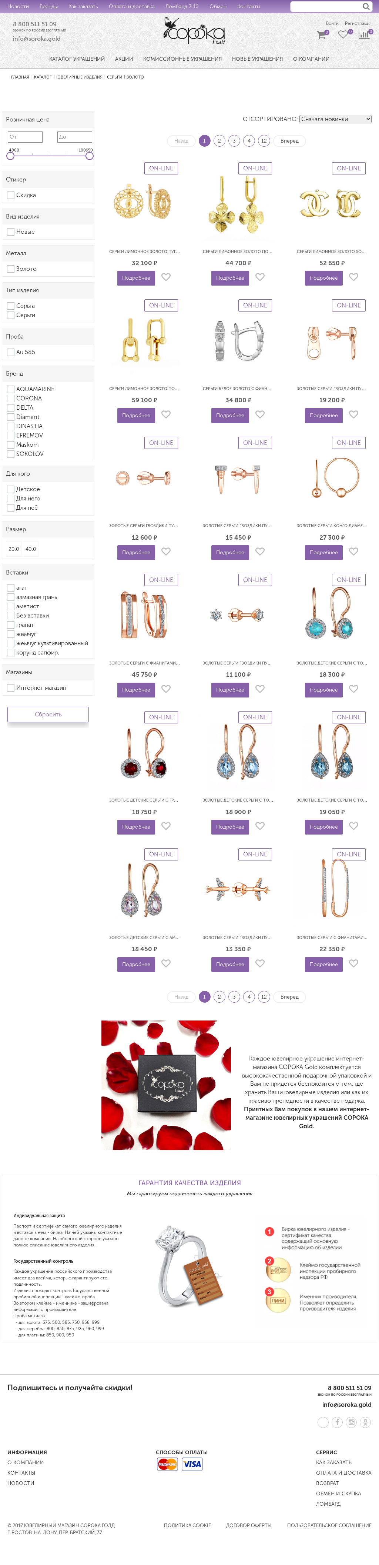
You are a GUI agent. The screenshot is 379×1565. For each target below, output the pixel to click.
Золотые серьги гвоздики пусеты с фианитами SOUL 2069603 (271, 664)
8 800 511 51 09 (39, 25)
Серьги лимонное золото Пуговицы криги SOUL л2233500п (174, 253)
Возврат (327, 1485)
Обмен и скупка (338, 1495)
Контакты (248, 6)
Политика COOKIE (187, 1527)
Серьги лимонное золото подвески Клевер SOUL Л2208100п (269, 253)
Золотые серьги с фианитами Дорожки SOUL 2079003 (168, 664)
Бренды (49, 6)
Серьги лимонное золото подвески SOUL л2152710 (165, 390)
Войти (325, 24)
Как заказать (83, 6)
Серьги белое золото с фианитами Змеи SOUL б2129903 (264, 390)
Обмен (218, 6)
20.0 (14, 550)
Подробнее (136, 280)
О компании (25, 1464)
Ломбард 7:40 (182, 6)
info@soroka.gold (37, 40)
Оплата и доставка (132, 6)
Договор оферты (249, 1527)
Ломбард (328, 1506)
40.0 (31, 550)
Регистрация (356, 24)
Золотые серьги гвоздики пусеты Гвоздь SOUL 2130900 (170, 527)
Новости (18, 6)
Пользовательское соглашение (329, 1527)
